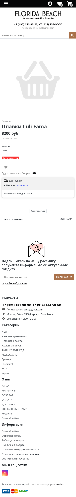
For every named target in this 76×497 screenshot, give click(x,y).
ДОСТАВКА (8, 404)
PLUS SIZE (8, 363)
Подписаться (64, 276)
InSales (60, 484)
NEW (4, 331)
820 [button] (34, 173)
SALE (4, 368)
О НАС (5, 386)
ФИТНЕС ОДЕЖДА (13, 350)
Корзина (7, 413)
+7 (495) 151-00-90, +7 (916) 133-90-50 (38, 24)
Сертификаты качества (15, 458)
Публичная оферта (13, 444)
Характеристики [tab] (38, 211)
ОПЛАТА (7, 399)
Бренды (6, 359)
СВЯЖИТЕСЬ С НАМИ (14, 408)
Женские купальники (14, 336)
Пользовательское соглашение (21, 454)
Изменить (22, 185)
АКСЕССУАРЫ (10, 354)
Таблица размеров (13, 440)
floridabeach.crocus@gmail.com (38, 27)
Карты (5, 373)
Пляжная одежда (12, 340)
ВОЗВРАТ (7, 395)
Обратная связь (11, 435)
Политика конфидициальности (20, 449)
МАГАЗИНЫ (9, 390)
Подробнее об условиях (14, 283)
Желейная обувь (12, 345)
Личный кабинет (12, 418)
